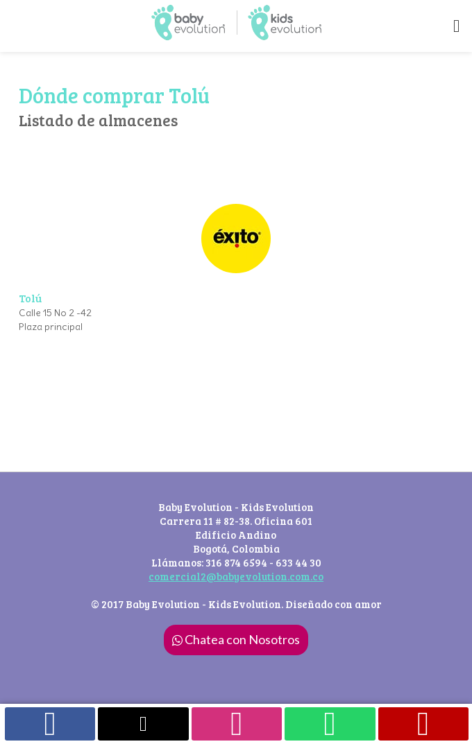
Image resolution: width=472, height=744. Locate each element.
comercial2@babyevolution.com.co (236, 576)
